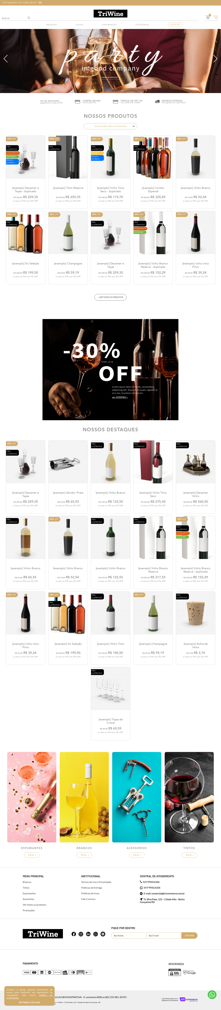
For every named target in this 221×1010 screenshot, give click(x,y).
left (5, 58)
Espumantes (109, 25)
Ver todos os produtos (34, 904)
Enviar (189, 935)
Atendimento (212, 994)
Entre (194, 2)
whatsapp (73, 934)
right (215, 58)
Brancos (52, 25)
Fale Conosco (88, 899)
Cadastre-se (207, 2)
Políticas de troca (90, 893)
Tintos (79, 25)
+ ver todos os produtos (110, 297)
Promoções (29, 910)
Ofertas (175, 24)
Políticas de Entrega (91, 887)
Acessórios (142, 25)
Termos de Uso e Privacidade (96, 882)
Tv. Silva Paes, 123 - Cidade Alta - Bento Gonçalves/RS (162, 900)
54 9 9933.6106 (149, 882)
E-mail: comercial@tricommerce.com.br (162, 893)
